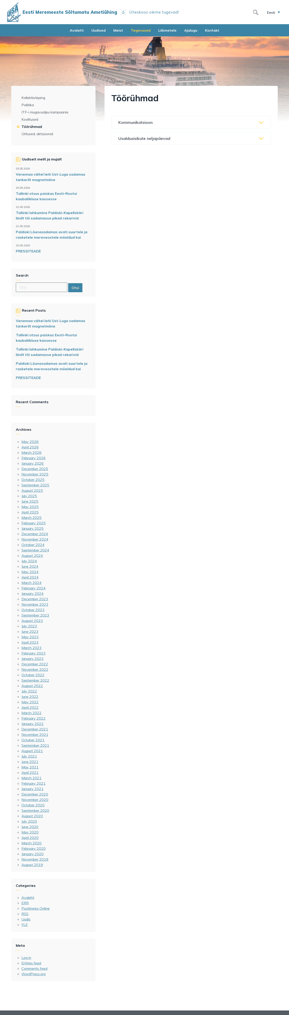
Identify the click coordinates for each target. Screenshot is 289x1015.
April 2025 (30, 512)
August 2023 (32, 620)
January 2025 (32, 528)
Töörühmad (31, 126)
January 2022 (32, 723)
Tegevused (141, 30)
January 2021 (32, 789)
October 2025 (32, 479)
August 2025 (32, 490)
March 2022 (31, 713)
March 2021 (31, 778)
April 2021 (30, 772)
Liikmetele (167, 30)
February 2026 (33, 458)
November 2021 (34, 734)
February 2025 (33, 523)
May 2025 (30, 506)
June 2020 (29, 826)
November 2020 (34, 799)
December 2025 (34, 468)
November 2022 (34, 669)
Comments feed (34, 968)
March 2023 (31, 647)
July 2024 (29, 561)
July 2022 (29, 691)
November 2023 (34, 604)
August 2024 (32, 555)
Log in (26, 957)
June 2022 (29, 696)
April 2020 (30, 837)
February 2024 (33, 588)
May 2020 (30, 832)
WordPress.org (33, 974)
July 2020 (29, 821)
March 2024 (31, 582)
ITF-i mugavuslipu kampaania (44, 112)
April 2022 (30, 707)
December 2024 (34, 534)
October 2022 (32, 675)
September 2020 (35, 810)
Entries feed (31, 963)
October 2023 (32, 610)
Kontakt (212, 30)
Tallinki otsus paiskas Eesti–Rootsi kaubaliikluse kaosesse (46, 196)
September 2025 (35, 485)
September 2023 (35, 615)
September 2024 (35, 550)
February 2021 (33, 783)
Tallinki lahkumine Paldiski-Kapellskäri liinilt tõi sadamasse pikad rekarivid (49, 215)
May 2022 (30, 702)
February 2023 (33, 653)
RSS (24, 913)
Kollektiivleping (33, 97)
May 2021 (30, 767)
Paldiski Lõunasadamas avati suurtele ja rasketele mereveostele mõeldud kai (51, 235)
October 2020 (32, 805)
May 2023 (30, 637)
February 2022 (33, 718)
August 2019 (32, 864)
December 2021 (34, 729)
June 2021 (29, 761)
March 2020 (31, 843)
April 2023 (30, 642)
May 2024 (30, 572)
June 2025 (29, 501)
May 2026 (30, 441)
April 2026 (30, 447)
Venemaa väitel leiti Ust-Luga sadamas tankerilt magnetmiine (50, 177)
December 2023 (34, 599)
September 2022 (35, 680)
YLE (24, 924)
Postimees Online (35, 908)
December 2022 (34, 664)
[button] (273, 12)
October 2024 (32, 544)
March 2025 (31, 517)
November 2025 (34, 474)
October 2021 (32, 740)
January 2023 (32, 658)
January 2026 (32, 463)
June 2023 (29, 631)
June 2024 (29, 566)
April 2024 (30, 577)
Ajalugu (190, 30)
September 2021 (35, 745)
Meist (118, 30)
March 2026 (31, 452)
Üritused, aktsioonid (37, 134)
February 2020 (33, 848)
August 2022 (32, 685)
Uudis (25, 919)
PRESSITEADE (28, 251)
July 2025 (29, 496)
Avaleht (77, 30)
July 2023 (29, 626)
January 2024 (32, 593)
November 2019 (34, 859)
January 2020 (32, 854)
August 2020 (32, 816)
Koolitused (29, 119)
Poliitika (27, 105)
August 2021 (32, 751)
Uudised (98, 30)
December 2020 (34, 794)
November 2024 (34, 539)
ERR (25, 903)
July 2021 (29, 756)
